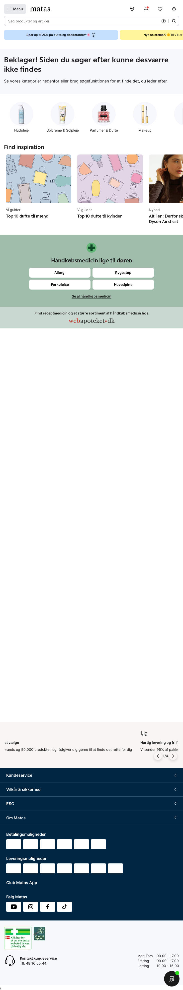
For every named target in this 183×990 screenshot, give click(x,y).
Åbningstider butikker (23, 449)
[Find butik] (132, 9)
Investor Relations (20, 712)
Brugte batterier (19, 586)
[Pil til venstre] (158, 384)
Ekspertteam (16, 467)
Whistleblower (17, 722)
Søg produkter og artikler (28, 21)
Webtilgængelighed (22, 595)
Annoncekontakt (19, 740)
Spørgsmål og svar (21, 421)
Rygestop (123, 272)
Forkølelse (60, 284)
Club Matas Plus (19, 486)
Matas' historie (18, 749)
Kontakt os (14, 430)
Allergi (60, 272)
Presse (11, 731)
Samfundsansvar (20, 631)
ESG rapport (16, 668)
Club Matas (15, 476)
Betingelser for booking (25, 549)
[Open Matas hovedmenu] (15, 9)
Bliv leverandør (18, 805)
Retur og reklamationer (24, 440)
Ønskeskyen (16, 495)
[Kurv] (174, 9)
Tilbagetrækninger (21, 458)
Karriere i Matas (19, 759)
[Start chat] (172, 979)
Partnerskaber (17, 640)
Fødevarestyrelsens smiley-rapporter (36, 577)
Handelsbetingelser (22, 531)
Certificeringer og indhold (27, 649)
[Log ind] (146, 9)
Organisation (16, 703)
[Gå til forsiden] (40, 9)
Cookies (12, 567)
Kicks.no (13, 777)
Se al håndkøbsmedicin (91, 296)
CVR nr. (12, 795)
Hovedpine (123, 284)
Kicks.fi (12, 786)
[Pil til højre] (173, 384)
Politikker (13, 658)
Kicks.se (13, 768)
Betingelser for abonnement (28, 540)
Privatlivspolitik (18, 558)
